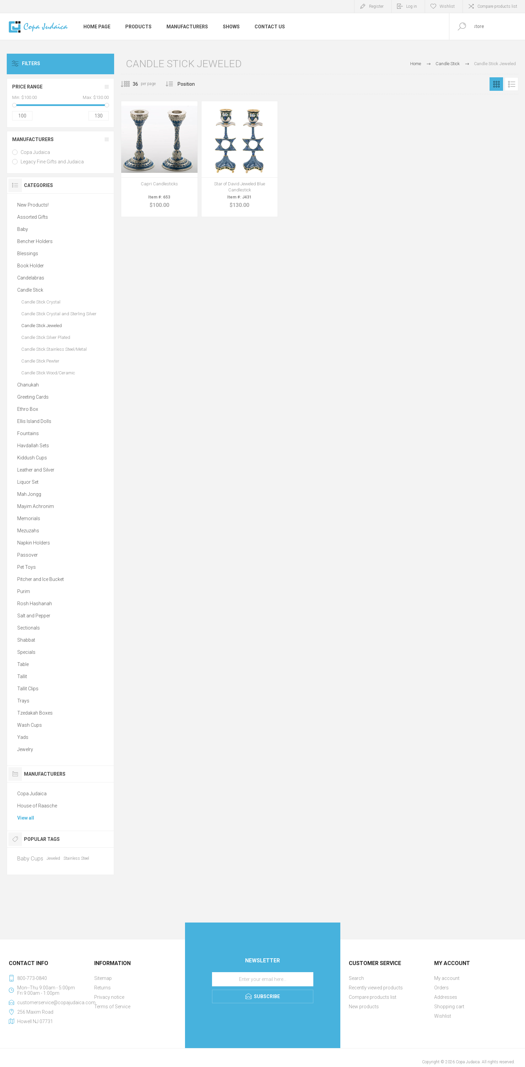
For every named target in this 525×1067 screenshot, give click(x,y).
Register (376, 6)
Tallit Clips (27, 688)
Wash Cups (29, 725)
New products (364, 1006)
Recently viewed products (376, 987)
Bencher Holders (35, 241)
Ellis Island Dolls (34, 421)
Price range (27, 86)
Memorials (28, 518)
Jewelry (25, 749)
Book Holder (30, 265)
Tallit (22, 676)
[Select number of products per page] (130, 84)
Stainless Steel (76, 858)
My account (447, 978)
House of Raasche (37, 805)
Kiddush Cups (32, 457)
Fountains (28, 433)
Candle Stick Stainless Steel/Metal (54, 349)
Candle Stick (30, 290)
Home (415, 63)
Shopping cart (449, 1006)
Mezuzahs (28, 530)
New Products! (33, 205)
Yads (22, 737)
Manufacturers (33, 139)
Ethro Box (27, 409)
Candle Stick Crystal (40, 301)
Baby (22, 229)
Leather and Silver (35, 470)
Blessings (27, 253)
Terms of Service (112, 1006)
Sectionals (28, 628)
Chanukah (28, 385)
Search (356, 978)
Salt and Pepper (33, 615)
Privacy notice (109, 997)
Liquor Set (27, 482)
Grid (496, 84)
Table (23, 664)
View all (25, 818)
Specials (26, 652)
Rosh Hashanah (34, 603)
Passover (27, 555)
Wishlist (442, 1016)
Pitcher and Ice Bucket (40, 579)
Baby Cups (30, 858)
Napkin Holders (33, 542)
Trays (23, 700)
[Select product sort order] (191, 84)
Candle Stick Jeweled (41, 325)
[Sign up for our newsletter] (262, 979)
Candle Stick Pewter (40, 361)
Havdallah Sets (33, 445)
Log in (411, 6)
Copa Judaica (35, 152)
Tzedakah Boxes (35, 713)
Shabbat (26, 640)
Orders (441, 987)
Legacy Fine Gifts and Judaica (52, 161)
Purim (23, 591)
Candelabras (30, 278)
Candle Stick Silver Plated (45, 337)
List (511, 84)
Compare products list (497, 6)
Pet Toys (26, 567)
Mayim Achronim (35, 506)
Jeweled (53, 858)
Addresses (445, 997)
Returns (102, 987)
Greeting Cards (33, 397)
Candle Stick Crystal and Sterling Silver (59, 313)
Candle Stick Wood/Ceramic (48, 372)
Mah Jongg (29, 494)
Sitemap (103, 978)
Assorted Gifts (32, 217)
